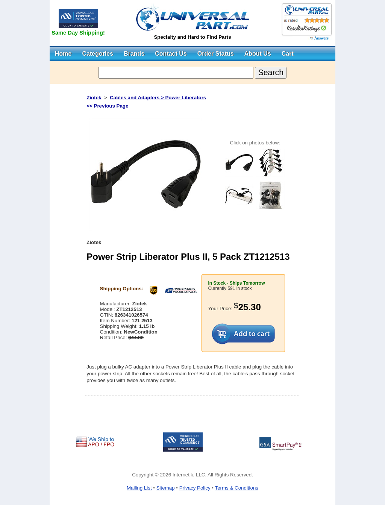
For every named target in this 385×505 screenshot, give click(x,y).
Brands (134, 53)
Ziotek (93, 97)
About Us (257, 53)
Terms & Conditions (236, 488)
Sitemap (165, 488)
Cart (288, 53)
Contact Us (170, 53)
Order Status (215, 53)
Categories (97, 53)
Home (63, 53)
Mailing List (139, 488)
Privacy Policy (195, 488)
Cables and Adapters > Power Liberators (158, 97)
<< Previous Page (107, 106)
